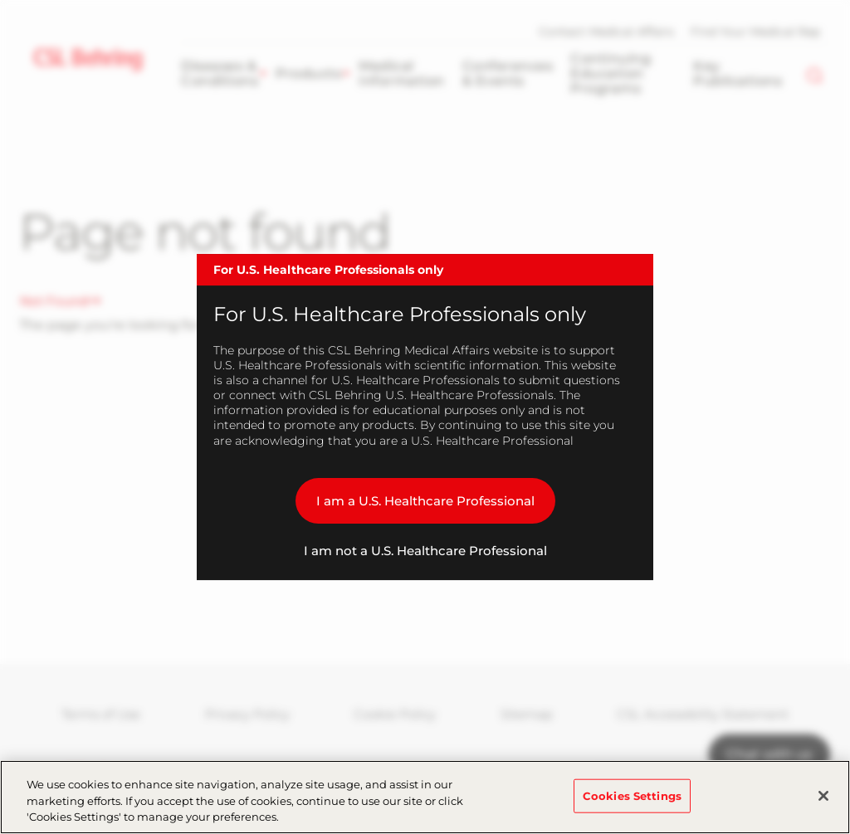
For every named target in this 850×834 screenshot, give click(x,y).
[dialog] (425, 417)
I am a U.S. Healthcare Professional (425, 501)
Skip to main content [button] (0, 0)
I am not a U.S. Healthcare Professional (425, 550)
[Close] (823, 796)
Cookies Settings (632, 795)
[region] (425, 797)
